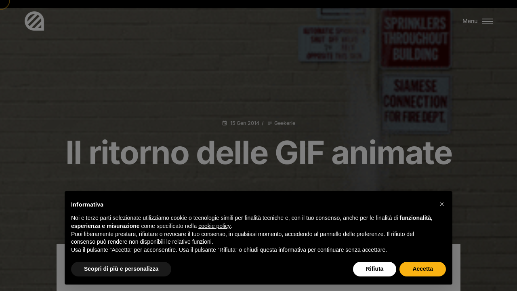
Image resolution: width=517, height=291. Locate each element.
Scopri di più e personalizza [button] (121, 269)
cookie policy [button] (214, 226)
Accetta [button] (422, 269)
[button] (441, 204)
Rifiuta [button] (375, 269)
